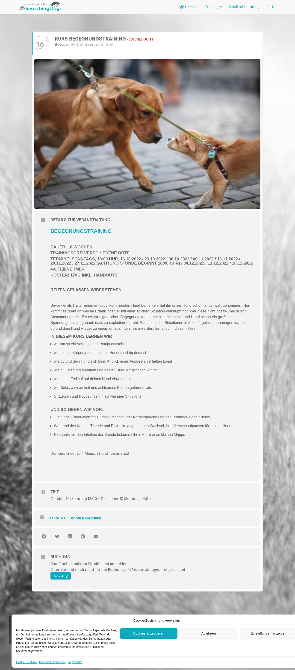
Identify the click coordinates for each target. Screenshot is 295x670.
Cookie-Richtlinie (26, 662)
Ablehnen (208, 633)
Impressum (75, 662)
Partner (272, 6)
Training (213, 6)
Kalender (57, 518)
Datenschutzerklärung (52, 662)
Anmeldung (60, 576)
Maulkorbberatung (244, 6)
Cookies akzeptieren (148, 633)
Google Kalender (86, 518)
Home (188, 7)
